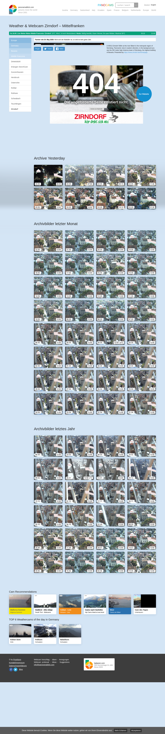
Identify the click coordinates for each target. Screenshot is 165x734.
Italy (93, 10)
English (153, 5)
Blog (21, 720)
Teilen (61, 99)
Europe (146, 10)
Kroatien (101, 10)
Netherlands (136, 10)
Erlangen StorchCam (19, 67)
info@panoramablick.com (44, 715)
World (153, 10)
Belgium (125, 10)
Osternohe (15, 83)
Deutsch (147, 5)
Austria (65, 10)
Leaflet (115, 83)
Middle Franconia (18, 56)
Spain (109, 10)
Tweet (49, 99)
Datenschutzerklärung (18, 716)
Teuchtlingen (16, 104)
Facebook (11, 720)
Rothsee (14, 93)
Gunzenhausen (17, 72)
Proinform (17, 710)
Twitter (15, 720)
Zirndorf (14, 109)
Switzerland (84, 10)
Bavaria (14, 51)
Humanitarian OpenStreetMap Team (146, 83)
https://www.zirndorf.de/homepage (135, 94)
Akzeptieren (136, 730)
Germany (74, 10)
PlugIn (37, 99)
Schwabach (15, 98)
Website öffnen (92, 144)
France (116, 10)
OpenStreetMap (123, 83)
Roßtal (13, 88)
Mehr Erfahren (120, 730)
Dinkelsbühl (15, 62)
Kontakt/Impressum (17, 713)
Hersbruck (15, 77)
